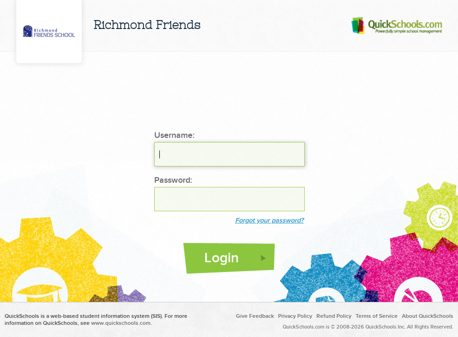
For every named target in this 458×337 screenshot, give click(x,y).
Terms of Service (377, 316)
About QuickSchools (427, 316)
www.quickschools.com (120, 323)
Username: (174, 135)
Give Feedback (255, 316)
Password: (173, 180)
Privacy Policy (295, 316)
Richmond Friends (146, 26)
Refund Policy (333, 316)
